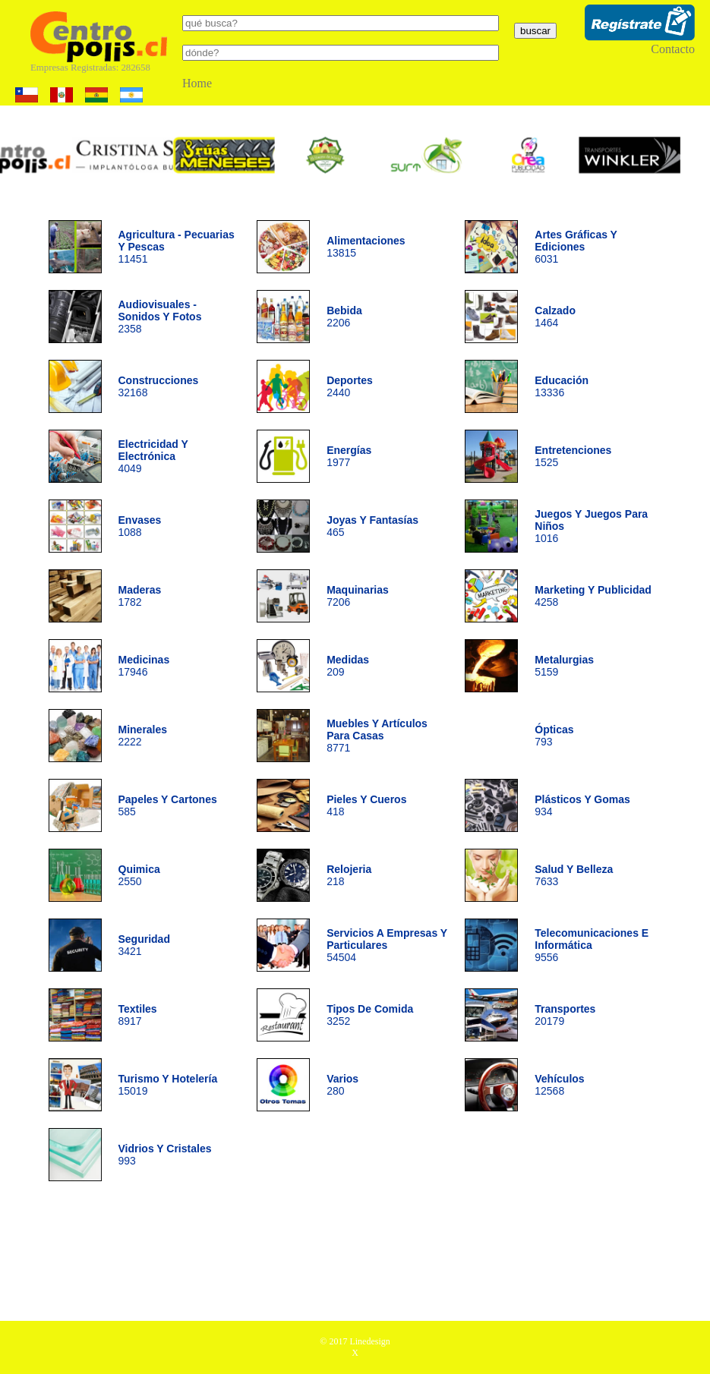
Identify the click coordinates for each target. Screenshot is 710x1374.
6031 (576, 246)
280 (342, 1085)
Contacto (673, 49)
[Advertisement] (355, 1256)
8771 (377, 735)
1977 (349, 456)
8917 (137, 1015)
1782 (140, 596)
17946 (144, 666)
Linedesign (369, 1341)
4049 (153, 456)
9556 (591, 945)
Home (197, 83)
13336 (562, 386)
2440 (350, 386)
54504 (387, 945)
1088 (140, 526)
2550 (139, 875)
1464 (555, 316)
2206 (344, 316)
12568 (559, 1085)
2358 (160, 316)
